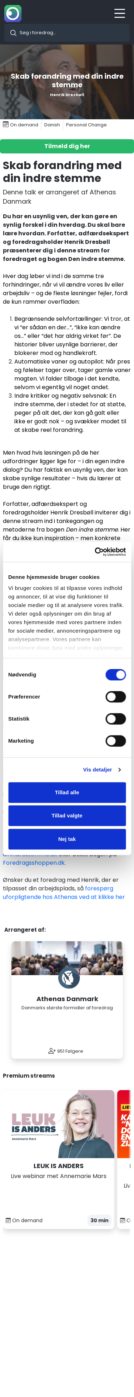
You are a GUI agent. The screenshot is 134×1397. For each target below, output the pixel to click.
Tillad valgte (66, 815)
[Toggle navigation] (122, 13)
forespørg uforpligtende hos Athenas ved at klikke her (64, 892)
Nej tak (67, 839)
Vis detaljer (97, 769)
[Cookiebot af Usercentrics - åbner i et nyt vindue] (95, 551)
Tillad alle (67, 792)
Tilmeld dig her (67, 146)
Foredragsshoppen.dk (34, 863)
